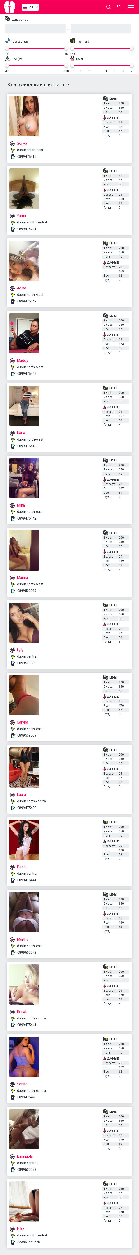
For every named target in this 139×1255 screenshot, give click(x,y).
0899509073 (26, 952)
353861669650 (28, 1242)
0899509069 (26, 591)
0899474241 (26, 229)
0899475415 (26, 156)
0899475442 (26, 301)
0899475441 (26, 880)
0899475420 (26, 808)
